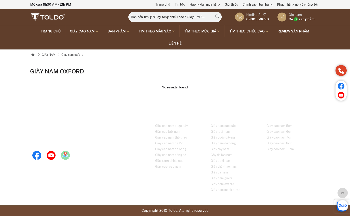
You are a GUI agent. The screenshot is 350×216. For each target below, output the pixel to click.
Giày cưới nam (221, 161)
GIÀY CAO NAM (84, 31)
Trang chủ (162, 4)
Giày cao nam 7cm (279, 137)
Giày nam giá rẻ (221, 178)
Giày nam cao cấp (223, 126)
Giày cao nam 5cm (279, 126)
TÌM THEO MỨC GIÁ (202, 31)
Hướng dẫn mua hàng (205, 4)
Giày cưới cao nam (168, 166)
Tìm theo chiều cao (249, 31)
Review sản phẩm (293, 31)
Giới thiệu (231, 4)
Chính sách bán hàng (258, 4)
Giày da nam (219, 172)
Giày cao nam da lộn (169, 143)
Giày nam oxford (72, 54)
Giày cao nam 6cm (279, 131)
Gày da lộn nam (221, 155)
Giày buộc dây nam (224, 137)
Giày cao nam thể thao (171, 137)
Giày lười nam (220, 131)
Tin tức (180, 4)
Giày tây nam (220, 149)
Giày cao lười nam (167, 131)
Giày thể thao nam (224, 166)
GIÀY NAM (48, 54)
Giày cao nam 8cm (279, 143)
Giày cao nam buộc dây (171, 126)
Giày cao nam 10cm (280, 149)
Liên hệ (175, 43)
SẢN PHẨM (118, 31)
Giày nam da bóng (223, 143)
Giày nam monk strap (225, 190)
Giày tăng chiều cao (169, 161)
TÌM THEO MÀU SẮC (157, 31)
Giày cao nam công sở (170, 155)
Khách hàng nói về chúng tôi (297, 4)
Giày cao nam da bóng (170, 149)
